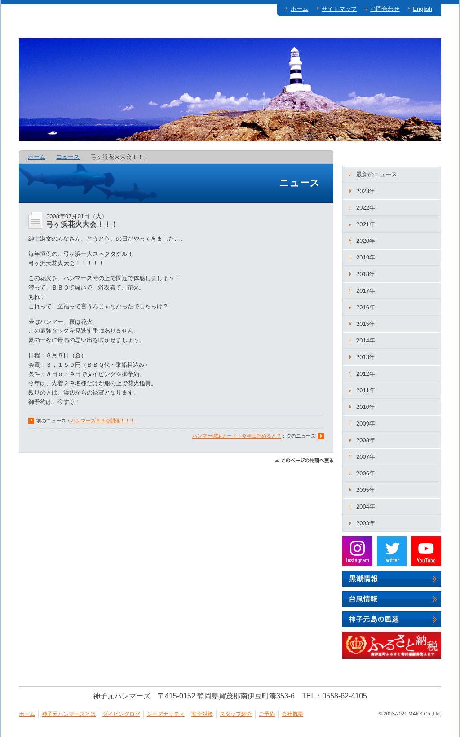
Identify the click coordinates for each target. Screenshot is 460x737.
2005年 (365, 490)
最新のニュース (376, 174)
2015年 (365, 323)
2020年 (365, 240)
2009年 (365, 423)
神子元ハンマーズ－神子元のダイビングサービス (82, 90)
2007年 (365, 456)
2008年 (365, 440)
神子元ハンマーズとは (66, 29)
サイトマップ (339, 8)
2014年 (365, 340)
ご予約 (415, 29)
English (422, 8)
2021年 (365, 224)
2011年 (365, 390)
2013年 (365, 357)
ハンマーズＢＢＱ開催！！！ (103, 420)
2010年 (365, 407)
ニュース (68, 157)
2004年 (365, 506)
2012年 (365, 373)
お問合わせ (384, 8)
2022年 (365, 207)
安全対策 (290, 29)
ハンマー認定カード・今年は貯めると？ (236, 436)
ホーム (299, 8)
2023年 (365, 191)
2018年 (365, 274)
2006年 (365, 473)
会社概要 (292, 714)
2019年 (365, 257)
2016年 (365, 307)
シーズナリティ (224, 29)
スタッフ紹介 (354, 29)
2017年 (365, 290)
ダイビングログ (150, 29)
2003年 (365, 523)
